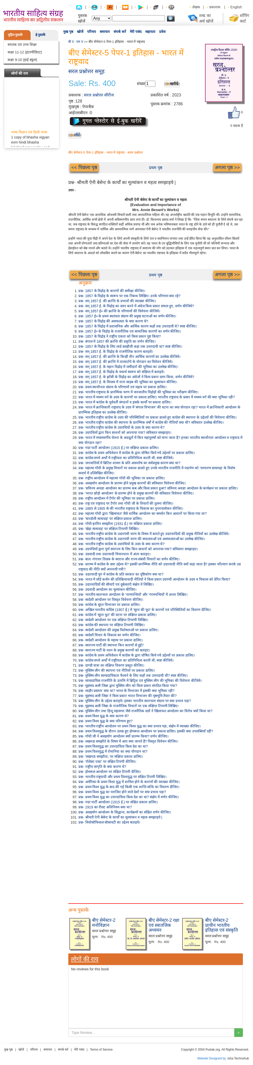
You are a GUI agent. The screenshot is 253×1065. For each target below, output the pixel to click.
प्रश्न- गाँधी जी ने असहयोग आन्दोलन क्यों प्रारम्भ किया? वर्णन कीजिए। (123, 736)
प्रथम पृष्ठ (155, 168)
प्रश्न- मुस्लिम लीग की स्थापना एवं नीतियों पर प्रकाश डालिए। (116, 670)
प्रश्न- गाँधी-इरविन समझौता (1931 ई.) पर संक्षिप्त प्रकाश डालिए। (120, 524)
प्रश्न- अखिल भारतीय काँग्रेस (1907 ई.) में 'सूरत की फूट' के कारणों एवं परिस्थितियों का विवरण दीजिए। (144, 610)
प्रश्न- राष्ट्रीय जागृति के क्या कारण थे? (102, 767)
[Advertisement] (155, 862)
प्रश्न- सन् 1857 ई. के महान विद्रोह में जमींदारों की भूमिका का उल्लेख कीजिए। (128, 367)
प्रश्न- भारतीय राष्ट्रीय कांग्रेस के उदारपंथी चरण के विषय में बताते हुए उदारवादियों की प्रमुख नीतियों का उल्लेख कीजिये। (153, 534)
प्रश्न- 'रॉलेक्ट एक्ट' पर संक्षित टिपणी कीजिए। (107, 762)
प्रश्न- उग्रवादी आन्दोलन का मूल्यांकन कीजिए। (107, 589)
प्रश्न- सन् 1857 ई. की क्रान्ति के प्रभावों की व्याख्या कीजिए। (117, 301)
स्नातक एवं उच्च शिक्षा (22, 45)
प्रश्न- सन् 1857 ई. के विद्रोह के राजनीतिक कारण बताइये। (115, 352)
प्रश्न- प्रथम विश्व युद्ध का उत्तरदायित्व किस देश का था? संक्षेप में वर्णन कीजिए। (128, 797)
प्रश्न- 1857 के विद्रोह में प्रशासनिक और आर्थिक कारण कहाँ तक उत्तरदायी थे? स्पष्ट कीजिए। (137, 326)
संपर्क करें (120, 32)
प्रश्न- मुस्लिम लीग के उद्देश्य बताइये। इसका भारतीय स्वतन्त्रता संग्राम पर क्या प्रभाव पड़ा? (134, 701)
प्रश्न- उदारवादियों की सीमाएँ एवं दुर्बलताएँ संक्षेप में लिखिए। (116, 584)
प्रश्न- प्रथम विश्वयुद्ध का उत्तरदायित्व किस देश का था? (113, 746)
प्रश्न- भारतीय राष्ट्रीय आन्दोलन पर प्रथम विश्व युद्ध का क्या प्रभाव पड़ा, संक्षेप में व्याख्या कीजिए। (139, 726)
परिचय (91, 32)
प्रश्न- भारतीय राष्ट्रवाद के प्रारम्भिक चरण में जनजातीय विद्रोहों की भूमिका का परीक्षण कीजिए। (138, 392)
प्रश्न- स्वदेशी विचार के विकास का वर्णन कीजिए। (109, 635)
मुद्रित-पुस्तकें (15, 35)
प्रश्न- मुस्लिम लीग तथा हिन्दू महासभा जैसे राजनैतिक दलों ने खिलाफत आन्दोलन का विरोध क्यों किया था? (145, 711)
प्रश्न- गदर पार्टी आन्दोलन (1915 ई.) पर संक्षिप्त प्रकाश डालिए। (118, 448)
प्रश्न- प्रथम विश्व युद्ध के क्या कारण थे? (103, 716)
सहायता (150, 32)
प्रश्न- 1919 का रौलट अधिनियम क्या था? (105, 807)
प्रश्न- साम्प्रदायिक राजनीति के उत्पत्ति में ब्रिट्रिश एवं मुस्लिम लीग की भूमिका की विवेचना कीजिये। (140, 681)
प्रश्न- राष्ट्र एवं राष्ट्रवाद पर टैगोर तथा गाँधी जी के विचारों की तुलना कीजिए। (125, 503)
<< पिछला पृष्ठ (84, 167)
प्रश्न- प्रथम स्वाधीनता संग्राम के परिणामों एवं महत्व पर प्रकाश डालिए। (122, 387)
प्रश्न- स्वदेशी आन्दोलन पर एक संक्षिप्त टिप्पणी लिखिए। (113, 620)
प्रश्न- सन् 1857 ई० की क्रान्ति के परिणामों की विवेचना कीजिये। (119, 311)
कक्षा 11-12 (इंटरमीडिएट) (25, 52)
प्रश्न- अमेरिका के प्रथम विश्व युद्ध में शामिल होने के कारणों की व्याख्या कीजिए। (129, 782)
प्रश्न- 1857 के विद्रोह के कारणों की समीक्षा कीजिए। (111, 291)
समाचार (105, 32)
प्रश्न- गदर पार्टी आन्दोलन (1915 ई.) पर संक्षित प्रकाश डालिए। (118, 802)
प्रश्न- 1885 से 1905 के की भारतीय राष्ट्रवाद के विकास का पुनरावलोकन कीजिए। (130, 508)
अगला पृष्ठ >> (227, 167)
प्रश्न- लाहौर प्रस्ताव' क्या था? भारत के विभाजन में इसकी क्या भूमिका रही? (126, 691)
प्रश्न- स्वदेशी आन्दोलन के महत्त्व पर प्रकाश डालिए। (110, 640)
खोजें (80, 32)
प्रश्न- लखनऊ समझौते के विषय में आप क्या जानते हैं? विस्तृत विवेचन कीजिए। (128, 741)
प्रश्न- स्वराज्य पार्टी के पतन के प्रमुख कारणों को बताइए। (114, 650)
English (236, 7)
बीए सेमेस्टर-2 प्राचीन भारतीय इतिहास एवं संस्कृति (221, 925)
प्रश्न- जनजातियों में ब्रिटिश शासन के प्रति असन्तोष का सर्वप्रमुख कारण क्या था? (129, 463)
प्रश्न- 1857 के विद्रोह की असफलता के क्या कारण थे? (113, 321)
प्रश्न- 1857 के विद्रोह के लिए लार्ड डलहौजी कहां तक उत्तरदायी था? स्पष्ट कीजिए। (130, 346)
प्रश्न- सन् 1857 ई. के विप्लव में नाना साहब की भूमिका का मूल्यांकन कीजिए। (127, 382)
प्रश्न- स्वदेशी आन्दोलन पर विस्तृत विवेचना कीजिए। (110, 600)
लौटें (77, 135)
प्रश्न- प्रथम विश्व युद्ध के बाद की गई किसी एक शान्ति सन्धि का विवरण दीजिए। (128, 787)
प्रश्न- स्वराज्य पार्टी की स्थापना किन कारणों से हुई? (111, 645)
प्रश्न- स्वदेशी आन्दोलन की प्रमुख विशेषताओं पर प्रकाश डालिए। (118, 630)
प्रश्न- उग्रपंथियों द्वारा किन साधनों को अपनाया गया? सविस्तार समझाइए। (124, 433)
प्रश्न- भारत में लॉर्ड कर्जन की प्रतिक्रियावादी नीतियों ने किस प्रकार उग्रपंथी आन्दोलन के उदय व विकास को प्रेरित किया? (154, 579)
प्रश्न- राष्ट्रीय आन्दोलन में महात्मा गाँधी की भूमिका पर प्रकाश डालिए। (121, 478)
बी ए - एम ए (75, 42)
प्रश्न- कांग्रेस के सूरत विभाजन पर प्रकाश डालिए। (109, 605)
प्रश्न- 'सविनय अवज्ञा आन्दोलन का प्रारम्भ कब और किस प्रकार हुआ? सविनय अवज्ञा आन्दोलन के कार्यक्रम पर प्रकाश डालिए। (158, 488)
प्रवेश (162, 32)
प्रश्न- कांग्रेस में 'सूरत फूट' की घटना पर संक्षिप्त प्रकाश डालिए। (117, 615)
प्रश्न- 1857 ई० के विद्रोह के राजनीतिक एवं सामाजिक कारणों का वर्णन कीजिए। (129, 331)
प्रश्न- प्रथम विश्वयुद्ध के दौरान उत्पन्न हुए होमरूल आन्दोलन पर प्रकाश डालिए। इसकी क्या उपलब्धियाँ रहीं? (145, 731)
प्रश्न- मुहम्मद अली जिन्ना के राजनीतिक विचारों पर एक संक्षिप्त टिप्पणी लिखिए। (128, 706)
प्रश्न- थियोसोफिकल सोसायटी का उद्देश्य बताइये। (109, 822)
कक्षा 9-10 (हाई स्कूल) (22, 60)
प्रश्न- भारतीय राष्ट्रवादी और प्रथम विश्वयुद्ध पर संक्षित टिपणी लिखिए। (122, 777)
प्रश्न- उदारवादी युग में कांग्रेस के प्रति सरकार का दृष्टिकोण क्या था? (120, 574)
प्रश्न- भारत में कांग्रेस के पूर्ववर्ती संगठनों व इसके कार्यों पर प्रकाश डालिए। (124, 402)
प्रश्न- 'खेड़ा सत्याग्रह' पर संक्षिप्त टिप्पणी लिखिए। (108, 529)
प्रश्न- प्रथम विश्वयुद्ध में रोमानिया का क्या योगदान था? (112, 751)
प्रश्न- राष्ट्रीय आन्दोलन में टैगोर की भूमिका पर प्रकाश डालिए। (116, 498)
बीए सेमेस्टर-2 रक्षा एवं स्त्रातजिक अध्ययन (164, 925)
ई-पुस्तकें (40, 35)
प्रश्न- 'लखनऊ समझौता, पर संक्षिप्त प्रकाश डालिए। (110, 756)
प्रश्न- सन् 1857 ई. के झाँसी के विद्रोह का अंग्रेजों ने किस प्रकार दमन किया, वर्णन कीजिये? (136, 377)
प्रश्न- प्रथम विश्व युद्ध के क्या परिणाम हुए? (105, 721)
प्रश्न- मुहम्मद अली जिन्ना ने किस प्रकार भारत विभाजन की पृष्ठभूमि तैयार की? (127, 696)
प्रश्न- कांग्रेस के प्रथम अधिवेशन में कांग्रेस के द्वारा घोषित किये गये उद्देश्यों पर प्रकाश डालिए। (136, 453)
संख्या (141, 83)
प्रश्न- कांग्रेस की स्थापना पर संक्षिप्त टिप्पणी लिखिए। (111, 625)
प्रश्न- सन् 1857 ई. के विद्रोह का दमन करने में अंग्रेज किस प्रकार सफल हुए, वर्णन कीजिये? (136, 306)
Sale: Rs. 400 (92, 83)
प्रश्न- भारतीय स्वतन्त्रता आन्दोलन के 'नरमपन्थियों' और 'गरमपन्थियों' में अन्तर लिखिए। (132, 594)
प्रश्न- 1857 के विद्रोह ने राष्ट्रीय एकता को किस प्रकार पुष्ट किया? (119, 336)
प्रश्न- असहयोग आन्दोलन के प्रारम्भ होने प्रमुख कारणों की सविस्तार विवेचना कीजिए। (132, 483)
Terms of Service (101, 1049)
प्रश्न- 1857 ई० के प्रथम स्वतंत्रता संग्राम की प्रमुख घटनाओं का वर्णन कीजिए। (127, 316)
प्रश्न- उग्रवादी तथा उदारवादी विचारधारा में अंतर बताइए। (114, 554)
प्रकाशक (214, 7)
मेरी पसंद (135, 32)
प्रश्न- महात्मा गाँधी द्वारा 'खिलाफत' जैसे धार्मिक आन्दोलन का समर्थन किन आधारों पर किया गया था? (142, 513)
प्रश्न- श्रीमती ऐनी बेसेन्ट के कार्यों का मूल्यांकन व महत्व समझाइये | (120, 817)
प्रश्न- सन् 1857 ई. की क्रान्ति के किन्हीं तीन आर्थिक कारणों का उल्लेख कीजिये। (129, 357)
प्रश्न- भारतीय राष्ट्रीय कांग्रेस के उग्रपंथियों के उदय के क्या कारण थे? (121, 427)
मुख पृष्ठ (68, 32)
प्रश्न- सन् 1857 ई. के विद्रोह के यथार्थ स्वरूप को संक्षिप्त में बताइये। (121, 372)
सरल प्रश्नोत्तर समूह (86, 71)
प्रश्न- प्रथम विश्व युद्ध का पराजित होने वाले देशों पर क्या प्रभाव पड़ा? (122, 792)
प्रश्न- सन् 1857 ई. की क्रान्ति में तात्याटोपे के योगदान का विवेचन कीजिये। (125, 362)
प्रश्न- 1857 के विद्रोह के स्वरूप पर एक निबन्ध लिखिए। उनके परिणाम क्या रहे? (129, 296)
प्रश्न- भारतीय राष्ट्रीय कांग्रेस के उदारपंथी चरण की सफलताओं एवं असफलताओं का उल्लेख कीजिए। (141, 539)
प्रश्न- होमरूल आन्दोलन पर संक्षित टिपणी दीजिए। (109, 772)
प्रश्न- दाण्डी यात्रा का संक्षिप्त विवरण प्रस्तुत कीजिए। (111, 665)
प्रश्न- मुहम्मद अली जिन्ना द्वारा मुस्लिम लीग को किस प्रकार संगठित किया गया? (127, 686)
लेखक (196, 7)
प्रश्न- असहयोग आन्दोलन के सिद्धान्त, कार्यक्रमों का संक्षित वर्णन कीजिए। (124, 812)
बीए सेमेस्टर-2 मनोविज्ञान (103, 923)
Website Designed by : (212, 1058)
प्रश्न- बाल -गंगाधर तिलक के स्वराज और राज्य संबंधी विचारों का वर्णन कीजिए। (129, 559)
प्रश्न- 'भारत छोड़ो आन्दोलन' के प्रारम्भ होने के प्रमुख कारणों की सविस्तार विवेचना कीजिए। (136, 493)
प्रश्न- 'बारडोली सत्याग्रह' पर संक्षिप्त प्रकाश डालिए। (110, 519)
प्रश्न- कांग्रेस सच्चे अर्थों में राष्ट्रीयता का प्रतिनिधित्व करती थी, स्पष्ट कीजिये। (126, 458)
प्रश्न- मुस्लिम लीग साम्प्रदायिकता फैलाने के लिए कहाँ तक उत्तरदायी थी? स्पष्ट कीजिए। (133, 675)
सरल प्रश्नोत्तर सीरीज (99, 95)
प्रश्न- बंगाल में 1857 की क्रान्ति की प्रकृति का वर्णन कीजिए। (117, 341)
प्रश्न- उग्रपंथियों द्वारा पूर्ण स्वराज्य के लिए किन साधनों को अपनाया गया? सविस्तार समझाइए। (138, 549)
